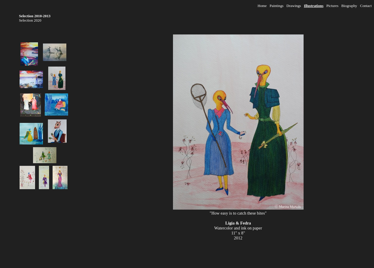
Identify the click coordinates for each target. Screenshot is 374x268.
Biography (349, 6)
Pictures (332, 6)
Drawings (293, 6)
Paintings (277, 6)
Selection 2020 (30, 20)
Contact (366, 6)
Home (261, 6)
